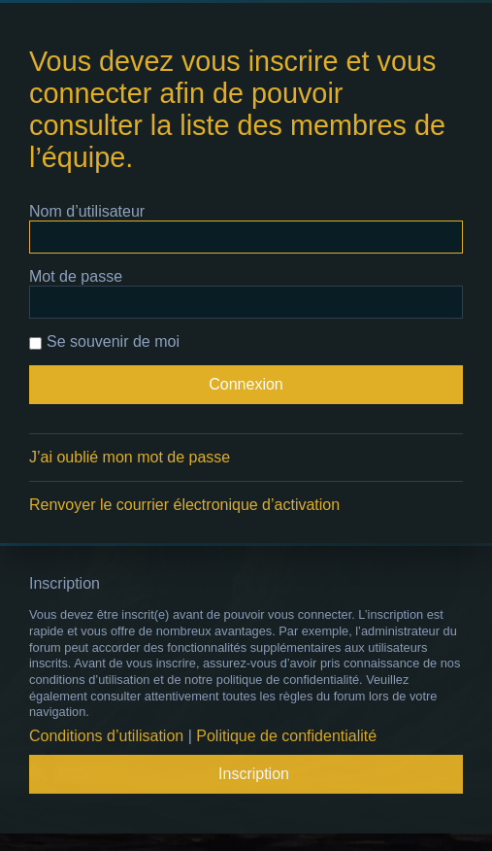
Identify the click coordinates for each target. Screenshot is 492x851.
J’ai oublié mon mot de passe (129, 457)
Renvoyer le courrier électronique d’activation (184, 504)
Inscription (253, 774)
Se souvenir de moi (104, 341)
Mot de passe (75, 276)
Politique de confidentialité (286, 736)
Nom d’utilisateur (87, 211)
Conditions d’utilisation (106, 736)
